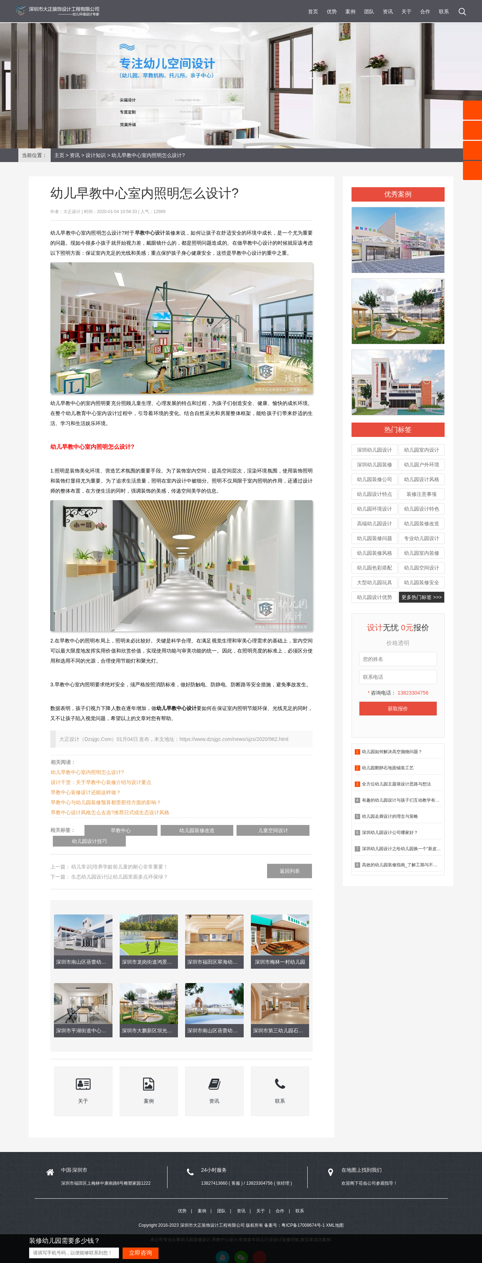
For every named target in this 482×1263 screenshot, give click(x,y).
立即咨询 (140, 1253)
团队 (369, 11)
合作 (425, 11)
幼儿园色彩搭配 (374, 568)
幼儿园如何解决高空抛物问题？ (392, 751)
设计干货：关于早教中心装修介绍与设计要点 (101, 782)
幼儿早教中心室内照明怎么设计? (87, 772)
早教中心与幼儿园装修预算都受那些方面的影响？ (106, 802)
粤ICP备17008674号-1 (303, 1214)
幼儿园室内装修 (421, 553)
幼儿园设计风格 (421, 479)
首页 (313, 11)
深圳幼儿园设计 (374, 450)
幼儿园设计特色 (421, 509)
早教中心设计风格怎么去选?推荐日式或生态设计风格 (110, 812)
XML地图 (335, 1214)
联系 (444, 11)
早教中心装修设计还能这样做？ (86, 792)
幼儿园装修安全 (421, 582)
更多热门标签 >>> (421, 597)
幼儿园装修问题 (374, 538)
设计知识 (96, 155)
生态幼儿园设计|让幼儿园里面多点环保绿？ (119, 865)
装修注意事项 (422, 494)
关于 (406, 11)
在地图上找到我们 (361, 1159)
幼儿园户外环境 (421, 464)
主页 (59, 155)
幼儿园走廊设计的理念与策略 (390, 816)
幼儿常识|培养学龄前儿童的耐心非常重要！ (119, 855)
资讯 (388, 11)
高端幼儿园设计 (374, 523)
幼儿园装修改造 (421, 523)
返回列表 (290, 860)
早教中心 (112, 830)
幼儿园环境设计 (374, 509)
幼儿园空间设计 (421, 568)
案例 (350, 11)
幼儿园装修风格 (374, 553)
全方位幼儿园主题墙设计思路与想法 (396, 784)
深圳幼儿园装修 (374, 464)
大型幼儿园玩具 (374, 582)
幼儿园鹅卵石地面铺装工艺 (388, 767)
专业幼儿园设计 (421, 538)
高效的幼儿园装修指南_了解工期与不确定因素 (406, 864)
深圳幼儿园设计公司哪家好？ (390, 832)
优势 (332, 11)
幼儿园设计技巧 (285, 830)
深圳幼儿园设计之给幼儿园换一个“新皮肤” (402, 848)
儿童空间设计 (227, 830)
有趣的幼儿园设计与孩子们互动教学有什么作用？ (409, 800)
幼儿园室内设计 (421, 450)
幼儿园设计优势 (374, 597)
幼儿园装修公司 (374, 479)
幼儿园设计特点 (374, 494)
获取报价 (398, 708)
